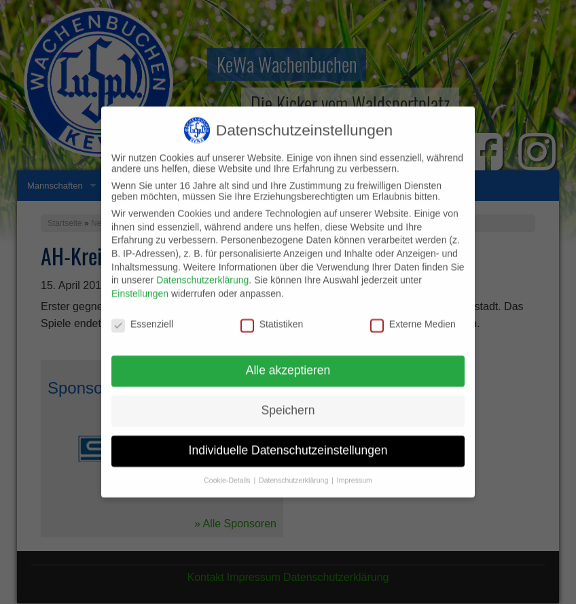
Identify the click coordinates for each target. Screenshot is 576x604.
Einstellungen (139, 285)
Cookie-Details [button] (228, 472)
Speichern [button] (288, 403)
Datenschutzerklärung (202, 272)
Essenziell (142, 316)
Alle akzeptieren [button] (288, 363)
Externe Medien (413, 316)
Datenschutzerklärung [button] (294, 472)
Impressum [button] (354, 472)
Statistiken (272, 316)
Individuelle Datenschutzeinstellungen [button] (288, 443)
